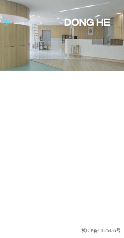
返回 (106, 217)
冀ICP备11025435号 (101, 230)
